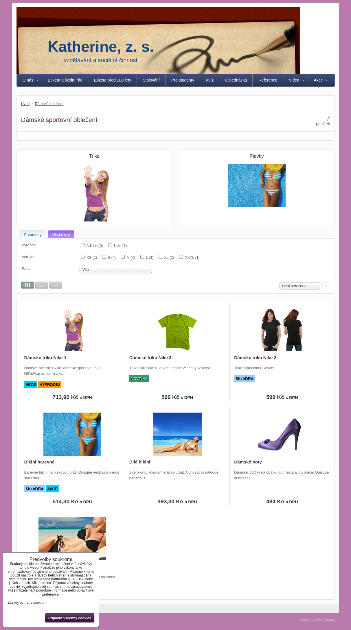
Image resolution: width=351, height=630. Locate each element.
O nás (28, 80)
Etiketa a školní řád (65, 80)
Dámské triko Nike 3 (150, 357)
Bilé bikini (139, 461)
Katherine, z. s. (101, 46)
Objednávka (236, 80)
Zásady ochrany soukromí (27, 603)
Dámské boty (248, 461)
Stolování (151, 80)
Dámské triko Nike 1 (45, 357)
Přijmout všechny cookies (69, 618)
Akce (318, 80)
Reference (267, 80)
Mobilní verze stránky (317, 620)
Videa (294, 80)
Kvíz (210, 80)
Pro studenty (182, 80)
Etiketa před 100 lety (112, 80)
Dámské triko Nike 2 (255, 357)
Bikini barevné (39, 461)
